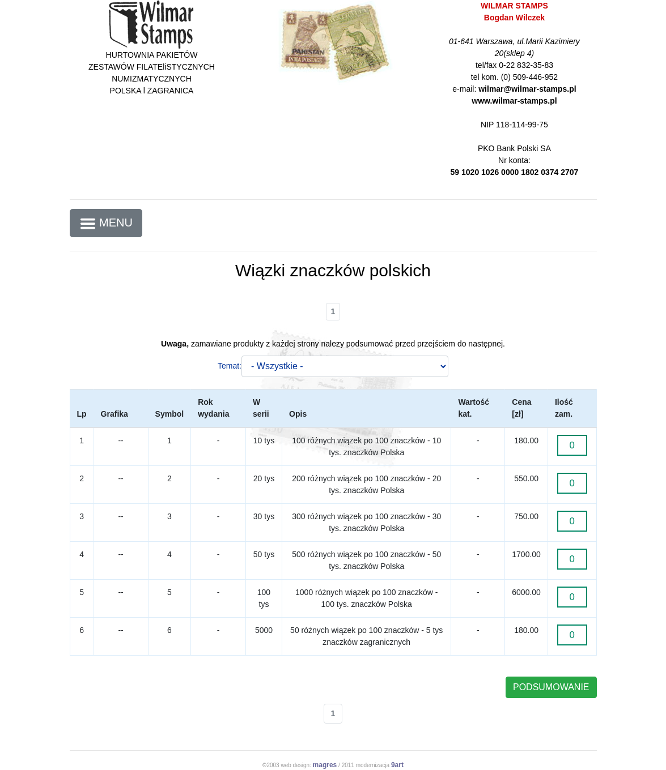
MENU (106, 223)
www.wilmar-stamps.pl (514, 100)
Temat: (229, 365)
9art (397, 765)
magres (325, 765)
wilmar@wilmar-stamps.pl (527, 88)
